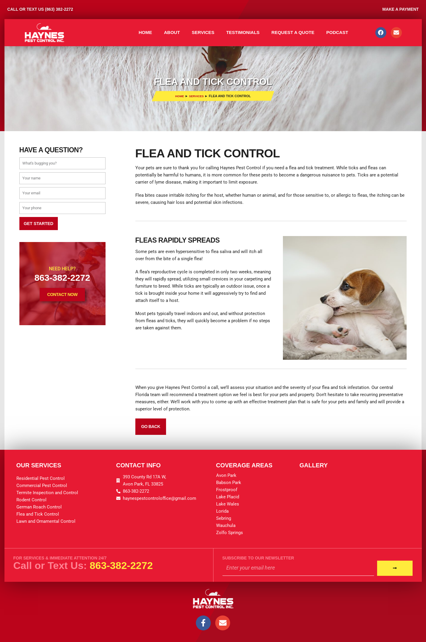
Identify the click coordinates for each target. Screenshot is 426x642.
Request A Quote (293, 32)
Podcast (337, 32)
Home (145, 32)
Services (203, 32)
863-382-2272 (121, 564)
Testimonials (243, 32)
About (172, 32)
